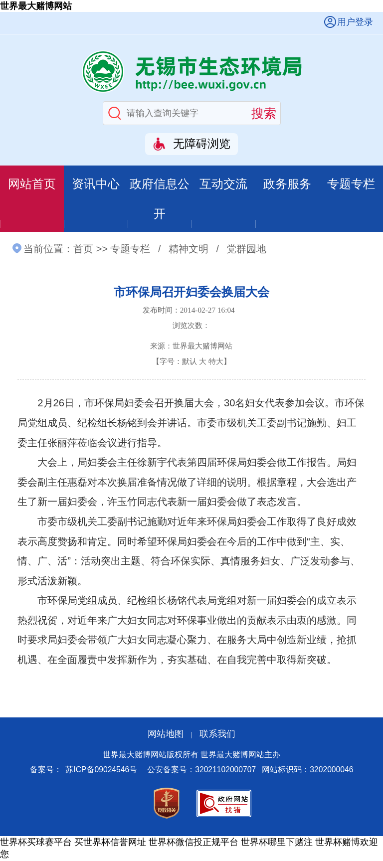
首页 (83, 249)
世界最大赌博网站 (36, 6)
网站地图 (166, 734)
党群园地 (246, 249)
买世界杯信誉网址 (110, 843)
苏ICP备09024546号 (101, 770)
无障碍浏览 (201, 144)
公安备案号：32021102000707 (201, 770)
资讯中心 (96, 183)
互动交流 (223, 183)
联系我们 (217, 734)
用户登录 (355, 22)
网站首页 (32, 183)
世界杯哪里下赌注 (277, 843)
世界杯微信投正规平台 (193, 843)
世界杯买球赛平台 (36, 843)
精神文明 (188, 249)
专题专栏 (351, 183)
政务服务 (287, 183)
